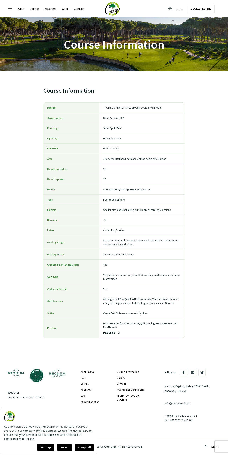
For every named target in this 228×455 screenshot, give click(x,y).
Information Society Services (128, 397)
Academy (50, 9)
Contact (79, 9)
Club (65, 9)
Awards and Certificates (131, 389)
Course (34, 9)
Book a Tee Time (201, 8)
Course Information (128, 372)
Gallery (121, 377)
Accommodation (90, 401)
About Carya (88, 372)
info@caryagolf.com (177, 403)
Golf (21, 9)
